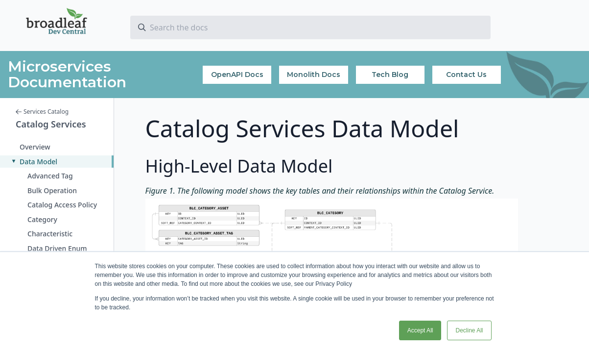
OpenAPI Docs (237, 74)
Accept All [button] (420, 330)
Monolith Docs (313, 74)
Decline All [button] (469, 330)
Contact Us (466, 74)
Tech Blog (390, 74)
